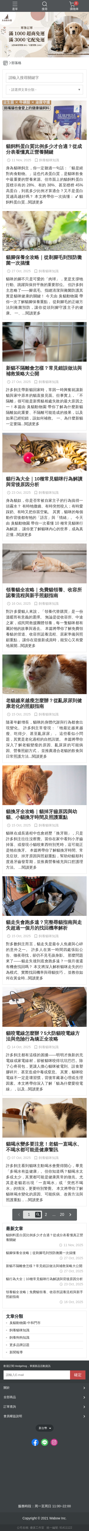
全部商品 (10, 1397)
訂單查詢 (10, 1406)
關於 (7, 1387)
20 (62, 1215)
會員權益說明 (13, 1416)
